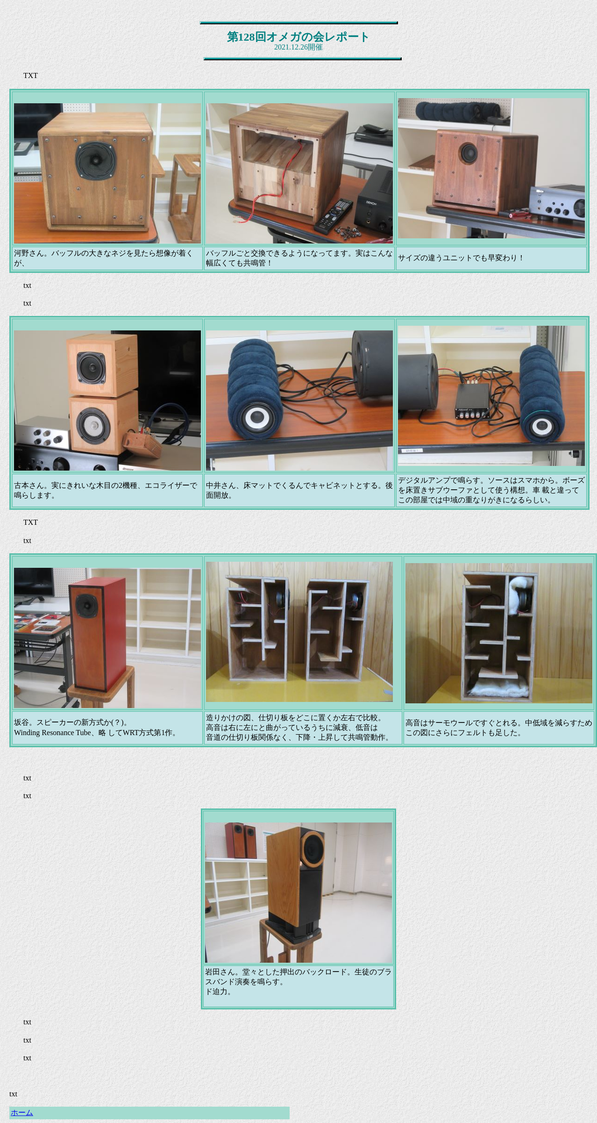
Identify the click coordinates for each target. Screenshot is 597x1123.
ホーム (22, 1112)
